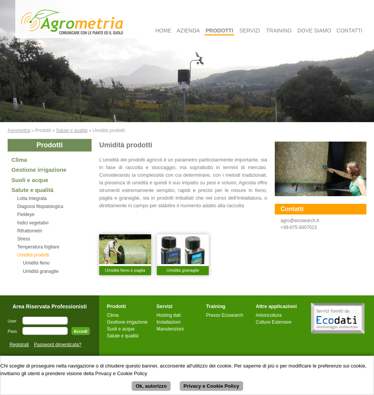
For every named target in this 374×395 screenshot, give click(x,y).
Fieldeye (25, 214)
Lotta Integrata (32, 198)
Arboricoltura (269, 315)
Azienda (188, 30)
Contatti (350, 30)
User (13, 321)
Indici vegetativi (32, 223)
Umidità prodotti (33, 255)
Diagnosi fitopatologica (40, 206)
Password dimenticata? (57, 344)
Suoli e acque (29, 180)
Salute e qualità (72, 130)
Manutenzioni (170, 329)
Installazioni (168, 322)
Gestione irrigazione (38, 169)
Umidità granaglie (40, 271)
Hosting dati (168, 315)
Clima (19, 159)
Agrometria (19, 130)
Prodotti (219, 30)
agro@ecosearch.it (299, 220)
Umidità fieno (36, 263)
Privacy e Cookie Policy (211, 387)
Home (163, 30)
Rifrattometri (29, 231)
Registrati (19, 344)
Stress (23, 239)
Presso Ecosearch (224, 315)
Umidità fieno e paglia (125, 270)
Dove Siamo (314, 30)
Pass (14, 331)
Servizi (249, 30)
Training (279, 30)
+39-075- (289, 227)
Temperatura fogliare (38, 247)
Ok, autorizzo (151, 387)
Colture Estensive (274, 322)
